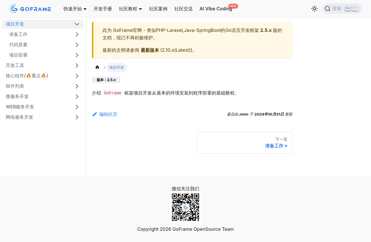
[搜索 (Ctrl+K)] (342, 8)
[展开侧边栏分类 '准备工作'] (77, 34)
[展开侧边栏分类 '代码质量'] (77, 44)
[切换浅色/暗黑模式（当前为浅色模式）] (314, 8)
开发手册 (103, 8)
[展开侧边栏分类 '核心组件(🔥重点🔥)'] (77, 75)
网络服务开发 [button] (19, 117)
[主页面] (97, 67)
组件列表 (15, 86)
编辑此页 (104, 114)
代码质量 (18, 44)
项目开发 (15, 24)
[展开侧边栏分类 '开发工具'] (77, 65)
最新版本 (150, 50)
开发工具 (15, 65)
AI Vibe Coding (216, 8)
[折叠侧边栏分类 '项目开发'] (77, 24)
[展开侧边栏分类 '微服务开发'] (77, 96)
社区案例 (158, 8)
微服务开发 (17, 96)
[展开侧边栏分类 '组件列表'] (77, 86)
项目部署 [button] (18, 55)
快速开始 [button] (72, 8)
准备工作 (18, 34)
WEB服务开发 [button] (20, 107)
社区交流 (183, 8)
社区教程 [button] (128, 8)
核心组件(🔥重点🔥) (27, 75)
